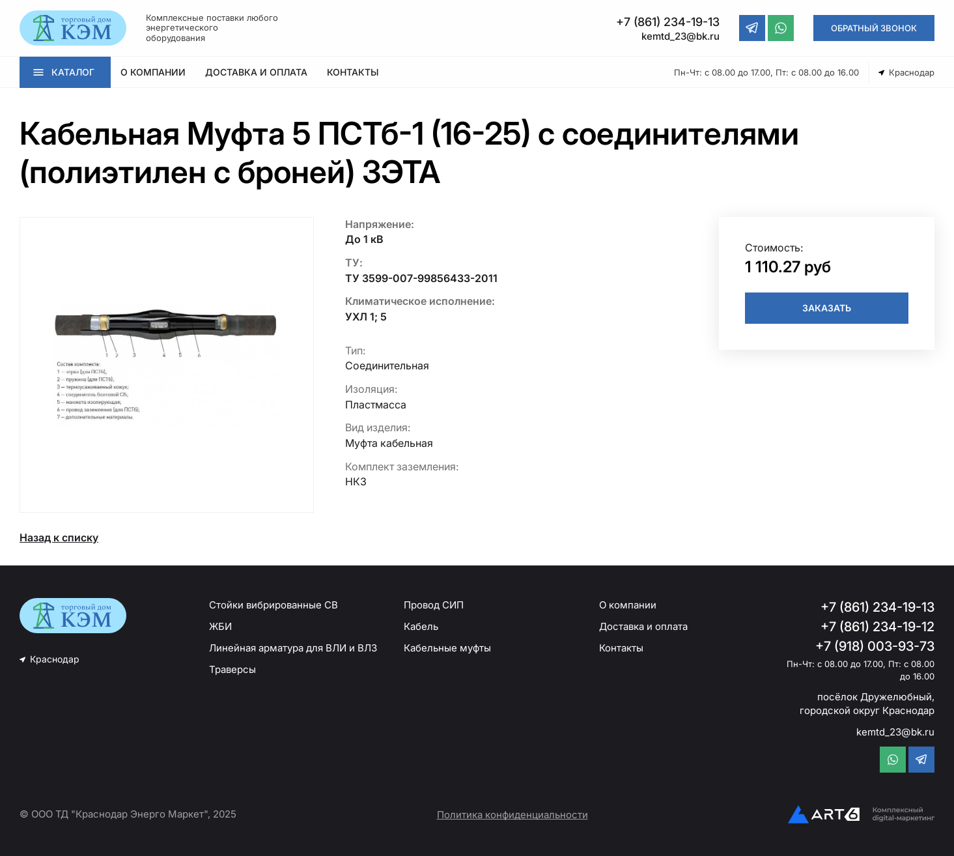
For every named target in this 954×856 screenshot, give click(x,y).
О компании (627, 605)
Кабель (421, 626)
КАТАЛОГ (72, 72)
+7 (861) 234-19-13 (877, 607)
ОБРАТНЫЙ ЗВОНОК (874, 28)
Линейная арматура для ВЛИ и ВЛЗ (293, 648)
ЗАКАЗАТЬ (826, 307)
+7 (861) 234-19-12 (877, 627)
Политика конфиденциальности (512, 814)
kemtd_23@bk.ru (895, 732)
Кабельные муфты (447, 648)
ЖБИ (220, 626)
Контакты (621, 648)
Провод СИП (434, 605)
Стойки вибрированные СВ (273, 605)
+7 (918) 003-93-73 (874, 646)
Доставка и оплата (643, 626)
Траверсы (232, 669)
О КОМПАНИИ (153, 72)
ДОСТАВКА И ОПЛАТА (256, 72)
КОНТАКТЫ (353, 72)
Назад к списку (59, 537)
